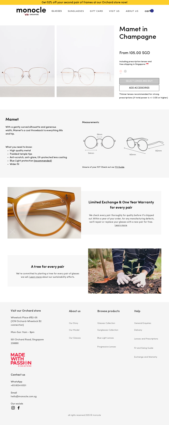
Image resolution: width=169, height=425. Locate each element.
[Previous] (13, 232)
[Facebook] (18, 408)
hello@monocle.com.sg (24, 396)
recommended (42, 161)
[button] (149, 11)
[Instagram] (13, 408)
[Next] (11, 232)
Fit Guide (119, 167)
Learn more (121, 225)
